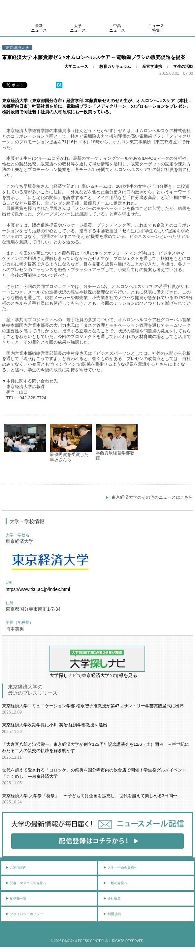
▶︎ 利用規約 (112, 914)
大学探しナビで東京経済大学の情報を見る (97, 662)
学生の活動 (183, 66)
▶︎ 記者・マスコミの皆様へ (26, 883)
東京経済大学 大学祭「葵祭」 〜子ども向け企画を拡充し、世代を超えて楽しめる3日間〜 (89, 795)
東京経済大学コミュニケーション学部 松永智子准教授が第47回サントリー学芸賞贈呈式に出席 (93, 705)
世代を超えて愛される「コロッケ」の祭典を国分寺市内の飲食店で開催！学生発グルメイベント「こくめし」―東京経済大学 (94, 773)
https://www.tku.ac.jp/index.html (38, 589)
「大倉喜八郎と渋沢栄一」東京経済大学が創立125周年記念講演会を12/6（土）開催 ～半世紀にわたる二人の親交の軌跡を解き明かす (95, 747)
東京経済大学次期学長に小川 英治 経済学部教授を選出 (54, 724)
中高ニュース (117, 28)
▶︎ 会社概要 (112, 898)
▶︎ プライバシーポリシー (24, 914)
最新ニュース (39, 28)
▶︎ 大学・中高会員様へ (120, 867)
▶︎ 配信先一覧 (16, 898)
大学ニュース (78, 28)
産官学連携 (152, 66)
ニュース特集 (156, 28)
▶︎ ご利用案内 (16, 867)
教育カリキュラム (115, 66)
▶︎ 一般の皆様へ (115, 883)
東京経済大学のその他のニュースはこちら (152, 497)
